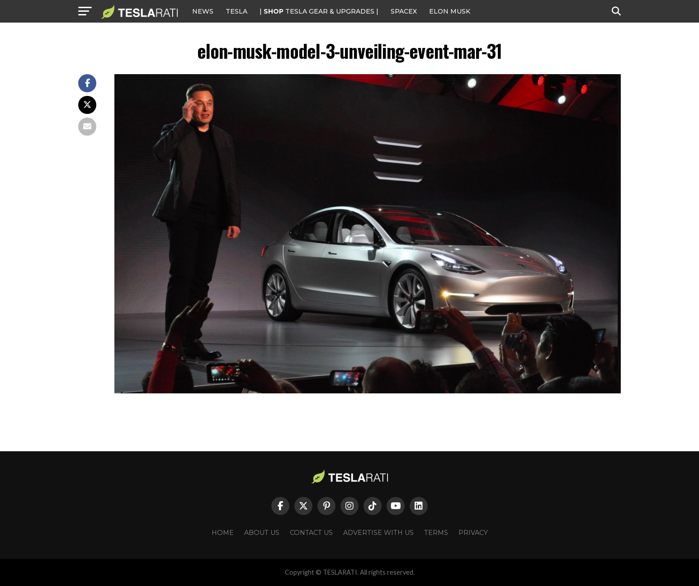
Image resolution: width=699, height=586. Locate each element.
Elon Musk (449, 11)
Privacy (473, 533)
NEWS (202, 11)
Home (223, 533)
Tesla (236, 11)
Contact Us (311, 533)
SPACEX (404, 11)
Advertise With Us (378, 533)
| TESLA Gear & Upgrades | (319, 11)
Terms (436, 533)
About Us (261, 533)
